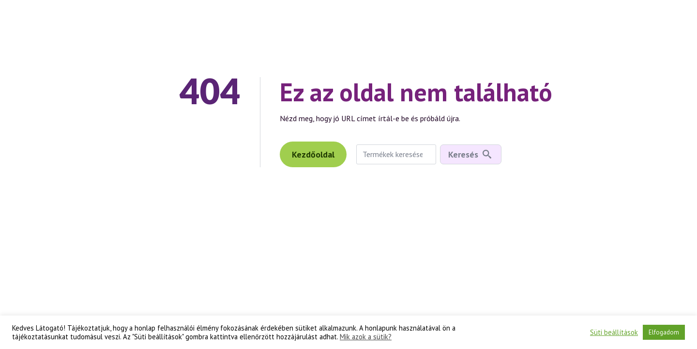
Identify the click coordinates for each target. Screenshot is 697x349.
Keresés (463, 154)
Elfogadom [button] (664, 332)
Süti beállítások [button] (614, 332)
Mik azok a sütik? (366, 337)
